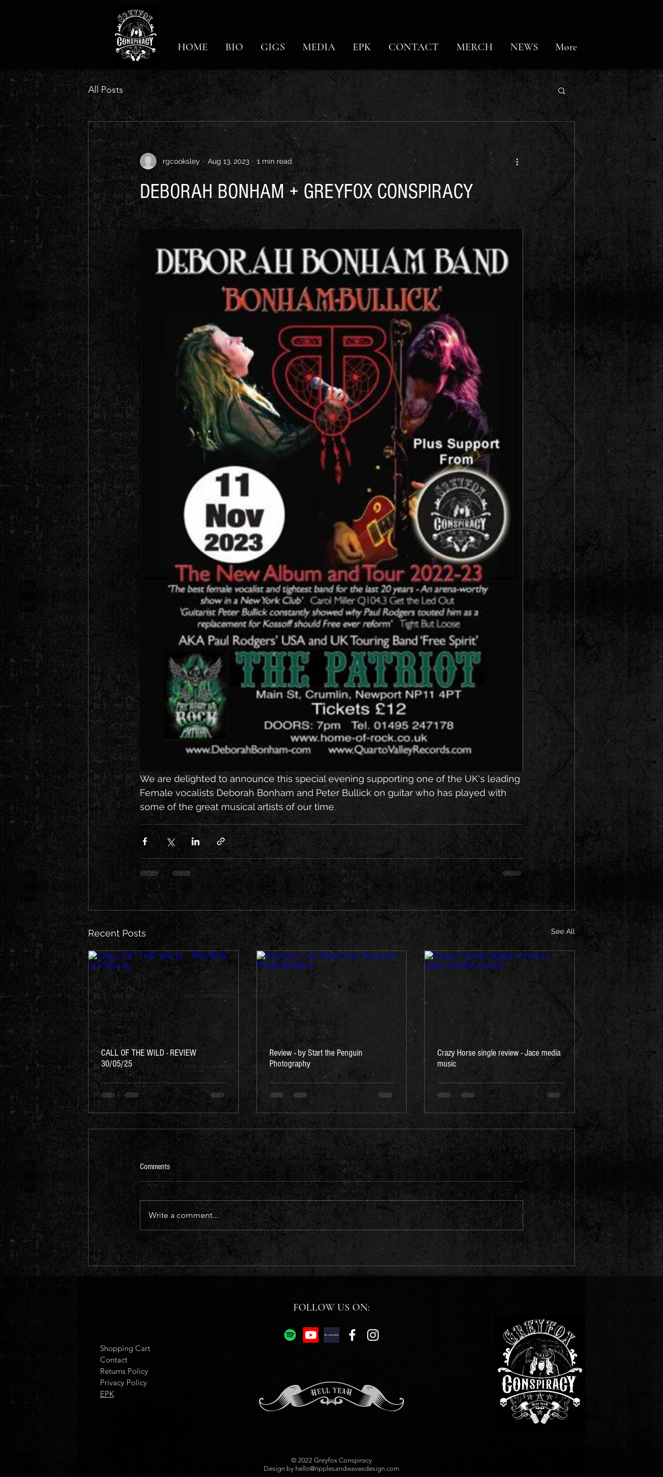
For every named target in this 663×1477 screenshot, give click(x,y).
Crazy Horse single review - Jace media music (498, 1058)
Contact (113, 1360)
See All (563, 931)
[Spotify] (290, 1335)
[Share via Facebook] (145, 841)
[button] (562, 90)
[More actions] (517, 161)
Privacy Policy (123, 1382)
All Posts (105, 89)
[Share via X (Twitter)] (170, 841)
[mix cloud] (331, 1335)
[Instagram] (373, 1335)
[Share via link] (221, 841)
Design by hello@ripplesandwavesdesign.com (331, 1468)
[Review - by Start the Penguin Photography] (332, 993)
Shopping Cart (125, 1348)
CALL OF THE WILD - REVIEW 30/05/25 (148, 1058)
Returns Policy (124, 1371)
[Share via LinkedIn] (195, 841)
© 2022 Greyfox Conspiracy (331, 1460)
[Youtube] (311, 1335)
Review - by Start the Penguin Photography (316, 1058)
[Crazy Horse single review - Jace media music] (499, 993)
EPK (107, 1394)
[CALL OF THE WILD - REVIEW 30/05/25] (163, 993)
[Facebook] (352, 1335)
